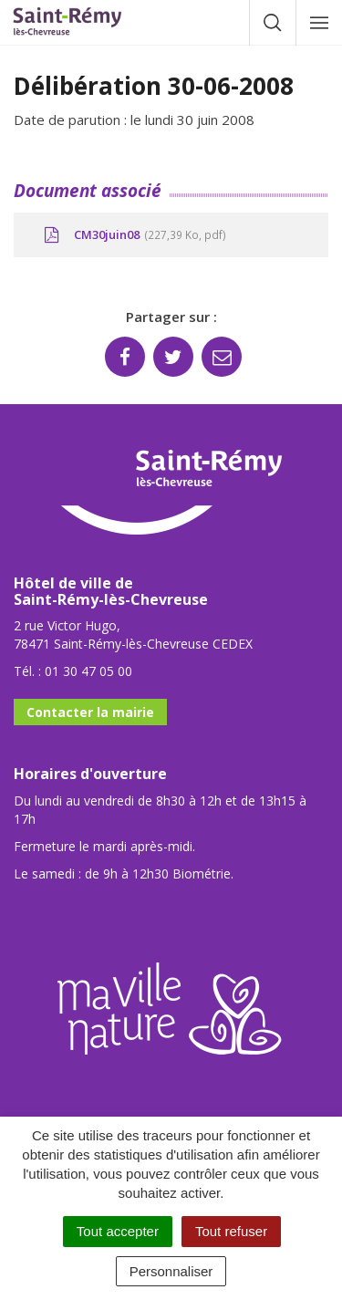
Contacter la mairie (90, 712)
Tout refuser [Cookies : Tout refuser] (231, 1231)
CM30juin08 (133, 235)
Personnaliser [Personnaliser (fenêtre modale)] (171, 1271)
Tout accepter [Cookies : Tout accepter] (118, 1231)
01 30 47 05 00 (88, 671)
